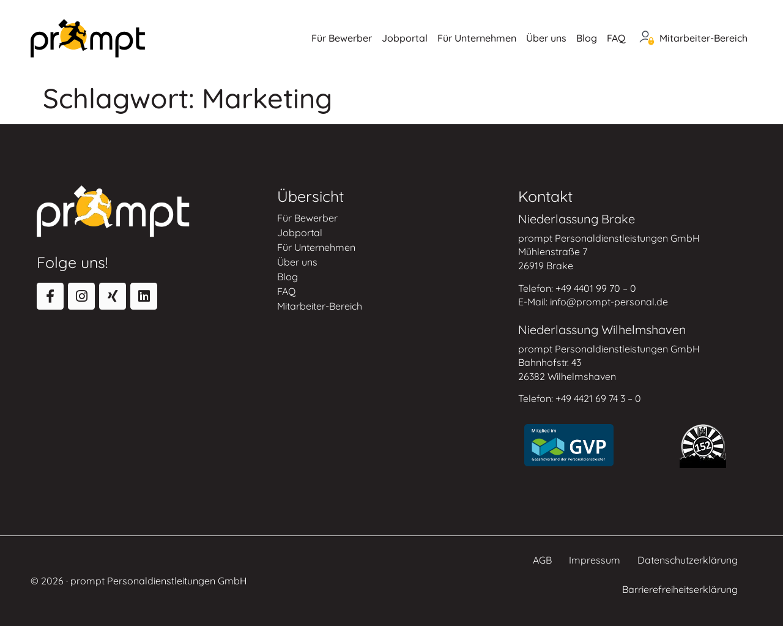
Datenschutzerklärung (687, 560)
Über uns (546, 38)
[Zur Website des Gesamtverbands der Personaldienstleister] (569, 445)
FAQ (616, 38)
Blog (586, 38)
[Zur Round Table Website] (703, 446)
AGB (542, 560)
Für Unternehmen (476, 38)
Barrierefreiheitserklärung (680, 589)
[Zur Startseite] (88, 38)
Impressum (594, 560)
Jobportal (405, 38)
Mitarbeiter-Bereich (703, 38)
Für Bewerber (341, 38)
